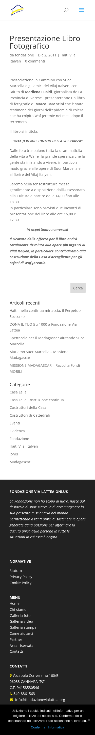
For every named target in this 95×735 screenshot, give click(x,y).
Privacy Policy (21, 576)
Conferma (38, 727)
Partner (16, 639)
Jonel (14, 454)
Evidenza (17, 430)
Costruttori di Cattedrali (30, 415)
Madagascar (20, 461)
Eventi (15, 423)
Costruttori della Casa (28, 407)
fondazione (24, 55)
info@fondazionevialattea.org (39, 699)
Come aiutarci (21, 633)
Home (15, 603)
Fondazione (19, 438)
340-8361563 (23, 693)
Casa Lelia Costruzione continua (37, 399)
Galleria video (21, 621)
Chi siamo (18, 609)
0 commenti (35, 61)
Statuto (16, 570)
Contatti (16, 651)
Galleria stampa (23, 627)
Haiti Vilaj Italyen (24, 446)
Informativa (56, 727)
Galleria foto (20, 615)
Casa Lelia (18, 392)
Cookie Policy (20, 582)
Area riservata (21, 645)
